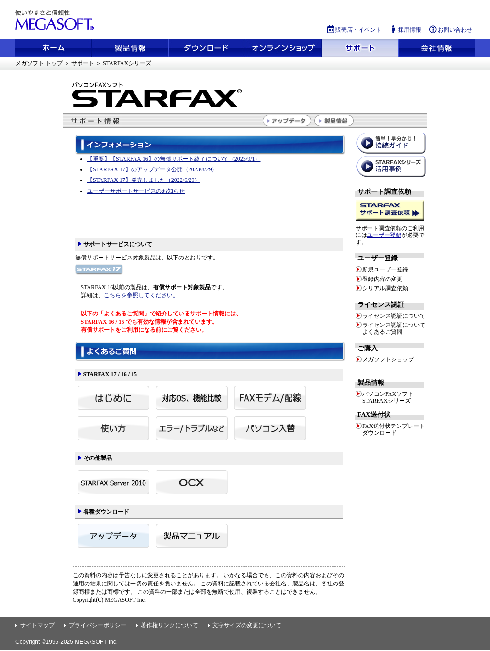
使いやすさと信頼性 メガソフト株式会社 (56, 20)
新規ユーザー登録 (385, 269)
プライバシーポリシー (97, 625)
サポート (360, 48)
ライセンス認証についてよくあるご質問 (393, 328)
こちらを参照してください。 (141, 295)
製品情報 (130, 48)
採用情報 (405, 29)
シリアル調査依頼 (385, 288)
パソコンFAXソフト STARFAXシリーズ (387, 397)
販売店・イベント (353, 29)
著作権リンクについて (169, 625)
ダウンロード (206, 48)
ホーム (53, 48)
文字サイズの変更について (246, 625)
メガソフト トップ (39, 63)
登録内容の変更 (382, 279)
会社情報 (436, 48)
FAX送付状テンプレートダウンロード (393, 429)
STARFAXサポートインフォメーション (211, 183)
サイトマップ (37, 625)
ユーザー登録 (384, 235)
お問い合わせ (450, 29)
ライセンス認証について (393, 316)
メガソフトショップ (283, 48)
